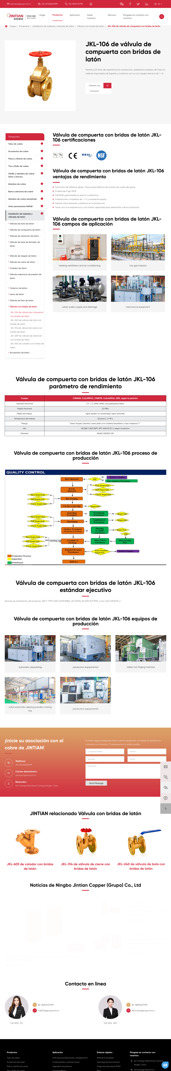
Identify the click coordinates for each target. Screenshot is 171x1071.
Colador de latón (18, 268)
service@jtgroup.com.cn (20, 4)
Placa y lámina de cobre (20, 158)
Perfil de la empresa (105, 1059)
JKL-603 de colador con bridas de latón (30, 865)
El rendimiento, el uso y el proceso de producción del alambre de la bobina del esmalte (43, 959)
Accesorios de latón (19, 352)
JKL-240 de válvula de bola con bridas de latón (141, 864)
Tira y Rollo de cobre (18, 166)
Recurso (112, 15)
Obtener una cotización (100, 88)
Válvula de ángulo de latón (23, 256)
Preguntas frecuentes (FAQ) (108, 1067)
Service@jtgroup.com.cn (143, 1011)
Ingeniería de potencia (62, 1067)
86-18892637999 (139, 1006)
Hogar (42, 15)
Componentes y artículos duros (66, 1063)
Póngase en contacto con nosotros (136, 16)
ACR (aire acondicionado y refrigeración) (70, 1059)
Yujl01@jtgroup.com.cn (48, 1011)
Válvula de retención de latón (24, 236)
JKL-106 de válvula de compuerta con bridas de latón (133, 26)
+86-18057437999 (75, 4)
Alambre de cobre (17, 184)
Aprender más (17, 966)
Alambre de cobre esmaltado (22, 199)
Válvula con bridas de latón (90, 26)
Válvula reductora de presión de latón (25, 276)
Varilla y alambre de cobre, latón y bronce (21, 175)
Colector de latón (18, 288)
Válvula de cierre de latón (22, 262)
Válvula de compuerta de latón (25, 230)
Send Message (97, 783)
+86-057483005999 (49, 4)
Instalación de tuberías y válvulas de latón (53, 26)
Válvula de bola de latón (22, 223)
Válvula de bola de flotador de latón (25, 244)
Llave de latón (17, 294)
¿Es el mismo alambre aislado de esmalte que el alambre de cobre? (145, 944)
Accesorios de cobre (18, 151)
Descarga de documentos (108, 1063)
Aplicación (75, 15)
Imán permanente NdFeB (20, 206)
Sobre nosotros (91, 16)
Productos (57, 15)
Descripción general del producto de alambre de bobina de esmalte (145, 911)
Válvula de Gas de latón (21, 300)
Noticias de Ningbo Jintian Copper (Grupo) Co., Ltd (85, 887)
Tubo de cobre (15, 144)
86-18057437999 (46, 1006)
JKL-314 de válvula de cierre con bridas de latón (85, 865)
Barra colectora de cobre (20, 191)
